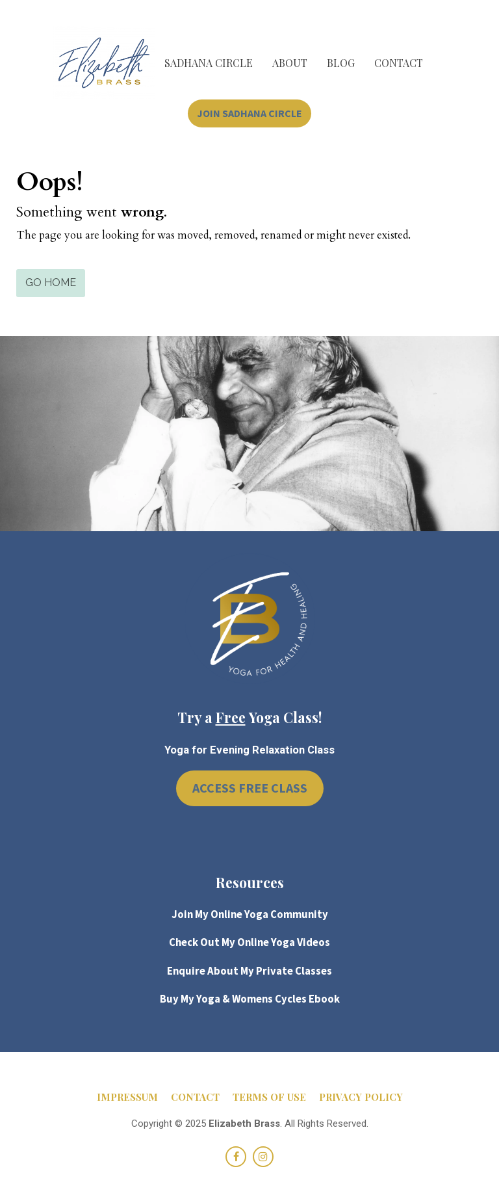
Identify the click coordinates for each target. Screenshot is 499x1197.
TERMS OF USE (269, 1097)
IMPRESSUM (127, 1097)
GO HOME (50, 282)
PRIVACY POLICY (361, 1097)
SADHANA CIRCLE (208, 63)
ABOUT (289, 63)
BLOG (341, 63)
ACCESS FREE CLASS (249, 788)
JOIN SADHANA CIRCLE (249, 113)
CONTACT (398, 63)
